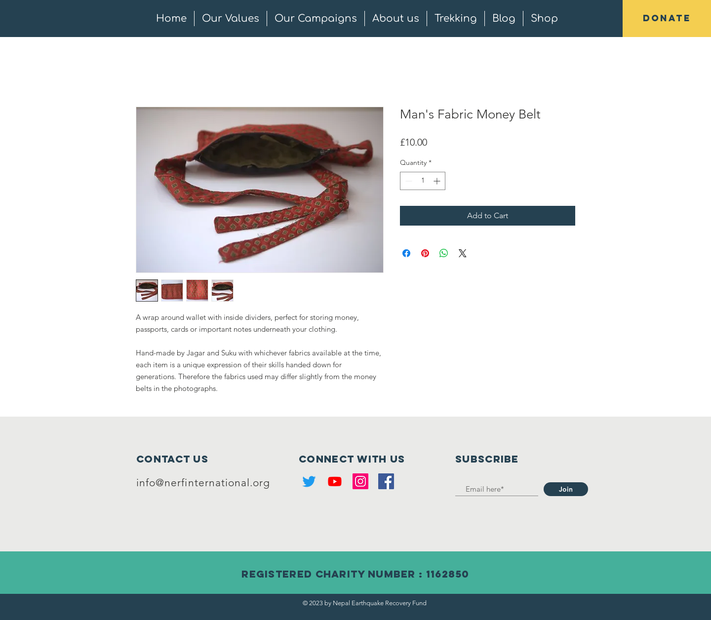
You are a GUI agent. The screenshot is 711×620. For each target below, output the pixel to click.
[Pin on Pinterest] (425, 253)
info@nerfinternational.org (203, 482)
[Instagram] (360, 481)
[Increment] (438, 181)
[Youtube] (335, 481)
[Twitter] (309, 481)
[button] (667, 18)
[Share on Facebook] (406, 253)
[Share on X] (463, 253)
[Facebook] (386, 481)
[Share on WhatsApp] (444, 253)
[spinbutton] (423, 181)
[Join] (566, 489)
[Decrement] (407, 181)
